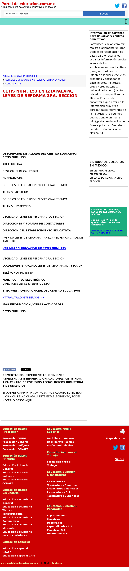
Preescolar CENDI (14, 438)
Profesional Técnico (60, 445)
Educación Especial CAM (18, 555)
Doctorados (54, 522)
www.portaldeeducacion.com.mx (20, 563)
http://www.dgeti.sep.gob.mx (23, 297)
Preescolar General (15, 441)
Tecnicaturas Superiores (63, 485)
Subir (119, 459)
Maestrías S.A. (57, 530)
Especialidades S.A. (60, 526)
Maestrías (53, 519)
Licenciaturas (56, 481)
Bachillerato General (61, 438)
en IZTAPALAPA (98, 174)
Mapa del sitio (115, 438)
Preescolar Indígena (15, 445)
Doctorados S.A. (58, 533)
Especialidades (57, 515)
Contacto (57, 563)
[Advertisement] (42, 52)
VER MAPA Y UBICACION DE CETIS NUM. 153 (34, 248)
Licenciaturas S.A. (59, 492)
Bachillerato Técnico (60, 441)
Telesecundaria (12, 513)
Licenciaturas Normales (63, 488)
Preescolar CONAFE (15, 449)
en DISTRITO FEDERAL (102, 170)
